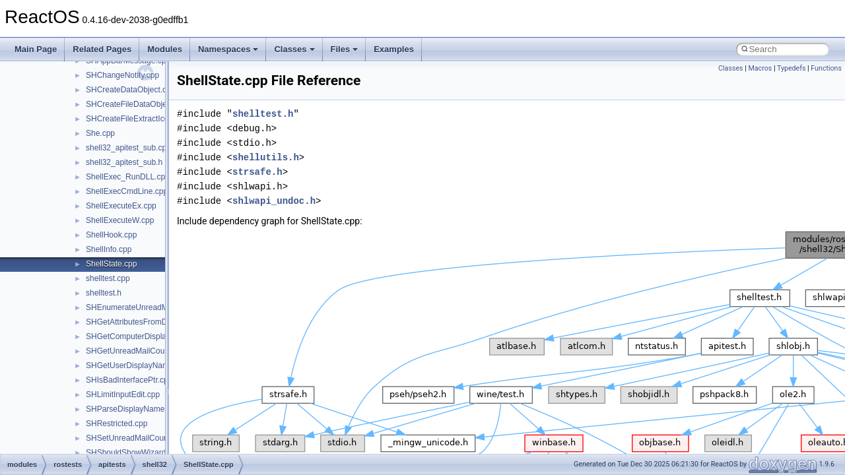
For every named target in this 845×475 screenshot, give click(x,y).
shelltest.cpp (108, 278)
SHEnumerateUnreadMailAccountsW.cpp (158, 307)
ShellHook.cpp (111, 234)
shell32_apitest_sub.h (124, 162)
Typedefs (791, 68)
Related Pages (102, 49)
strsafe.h (257, 172)
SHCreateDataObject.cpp (130, 89)
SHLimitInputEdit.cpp (123, 394)
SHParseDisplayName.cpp (133, 409)
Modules (164, 49)
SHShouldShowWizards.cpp (135, 452)
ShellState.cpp (111, 264)
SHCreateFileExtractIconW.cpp (140, 118)
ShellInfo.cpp (108, 249)
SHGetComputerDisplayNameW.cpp (149, 336)
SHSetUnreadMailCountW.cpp (139, 438)
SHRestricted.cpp (116, 423)
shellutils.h (265, 157)
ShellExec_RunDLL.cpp (128, 176)
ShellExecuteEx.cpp (121, 205)
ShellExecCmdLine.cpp (127, 191)
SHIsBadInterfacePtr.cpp (129, 380)
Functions (826, 68)
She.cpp (100, 133)
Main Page (36, 49)
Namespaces (228, 49)
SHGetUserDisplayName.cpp (137, 365)
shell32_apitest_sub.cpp (128, 147)
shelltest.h (103, 293)
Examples (394, 49)
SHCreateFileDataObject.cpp (137, 104)
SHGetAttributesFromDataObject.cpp (151, 322)
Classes (294, 49)
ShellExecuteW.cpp (120, 220)
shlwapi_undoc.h (274, 201)
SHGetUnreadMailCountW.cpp (139, 351)
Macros (760, 68)
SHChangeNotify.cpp (122, 75)
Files (344, 49)
